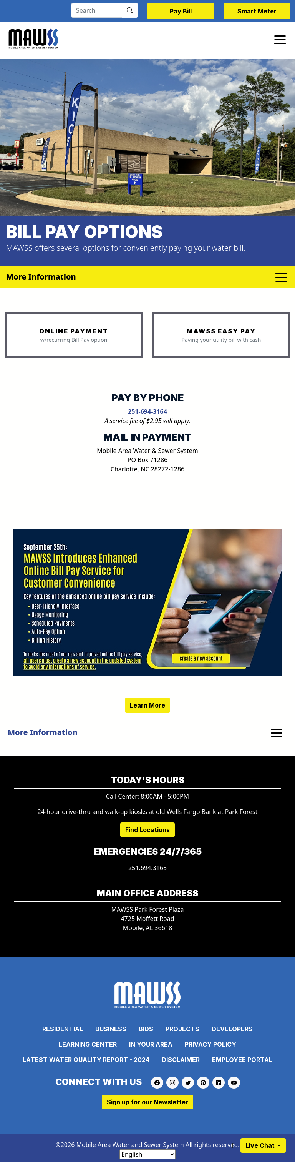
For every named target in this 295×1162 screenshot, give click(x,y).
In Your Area (150, 1044)
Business (110, 1029)
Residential (62, 1029)
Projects (182, 1029)
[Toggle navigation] (280, 39)
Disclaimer (181, 1060)
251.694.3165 (147, 868)
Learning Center (88, 1044)
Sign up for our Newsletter (147, 1102)
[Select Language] (147, 1154)
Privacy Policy (210, 1044)
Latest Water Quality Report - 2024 (86, 1060)
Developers (232, 1029)
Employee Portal (242, 1060)
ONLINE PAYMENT (73, 331)
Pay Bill (181, 11)
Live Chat (260, 1145)
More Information (43, 732)
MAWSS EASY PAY (221, 331)
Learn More (147, 705)
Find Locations (147, 830)
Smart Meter (257, 11)
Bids (146, 1029)
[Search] (96, 10)
